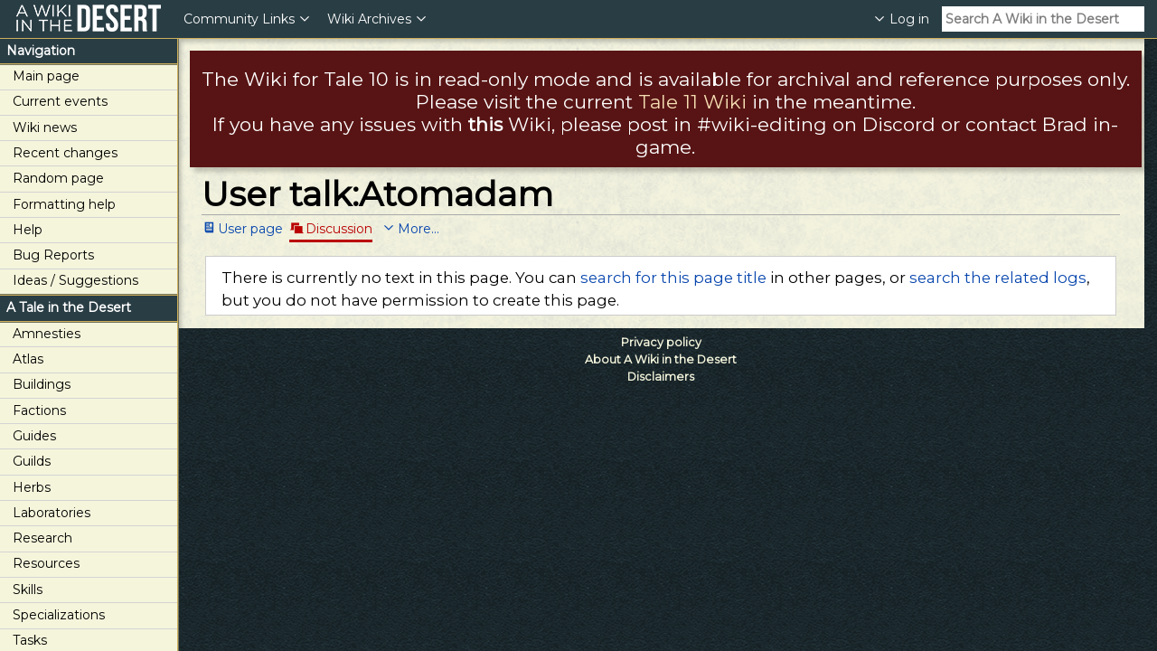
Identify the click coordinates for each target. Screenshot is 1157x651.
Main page (46, 76)
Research (42, 538)
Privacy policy (661, 342)
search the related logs (997, 278)
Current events (60, 101)
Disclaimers (660, 376)
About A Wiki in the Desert (661, 359)
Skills (27, 589)
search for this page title (673, 278)
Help (27, 230)
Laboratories (51, 513)
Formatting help (64, 204)
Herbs (32, 487)
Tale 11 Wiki (692, 101)
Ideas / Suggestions (75, 280)
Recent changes (65, 153)
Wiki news (45, 127)
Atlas (28, 359)
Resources (46, 563)
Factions (39, 410)
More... (418, 228)
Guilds (32, 461)
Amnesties (46, 334)
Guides (34, 436)
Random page (58, 178)
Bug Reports (53, 255)
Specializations (59, 615)
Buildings (42, 384)
